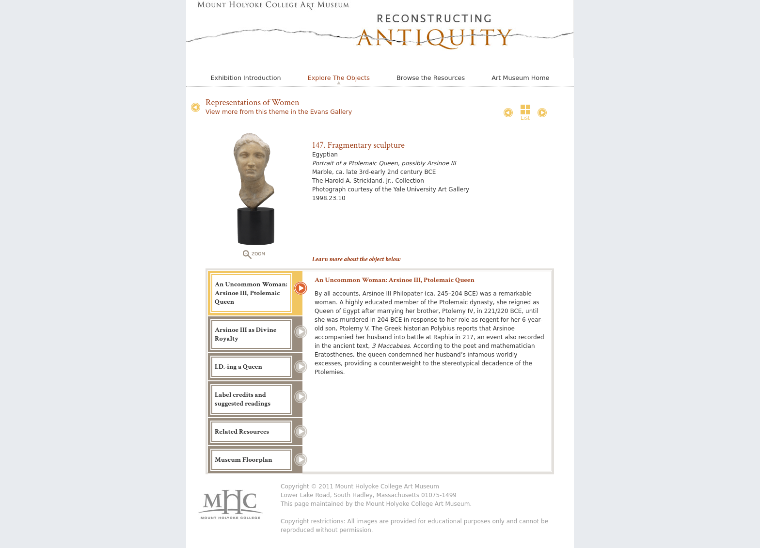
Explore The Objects (339, 77)
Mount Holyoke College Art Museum (418, 504)
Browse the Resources (430, 77)
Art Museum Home (520, 77)
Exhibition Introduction (246, 77)
